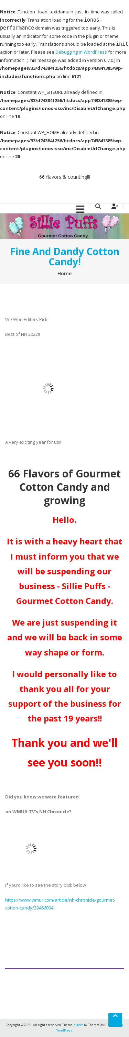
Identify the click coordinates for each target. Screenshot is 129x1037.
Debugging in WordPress (81, 52)
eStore (78, 1025)
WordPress (64, 1030)
